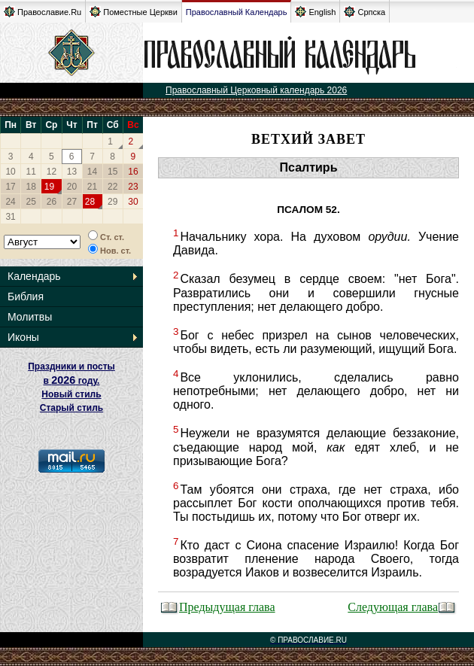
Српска (364, 11)
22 (112, 186)
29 (112, 201)
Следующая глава (402, 607)
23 (133, 186)
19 (49, 186)
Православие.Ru (42, 11)
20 (72, 186)
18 (31, 186)
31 (10, 216)
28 (90, 201)
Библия (26, 296)
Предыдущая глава (217, 607)
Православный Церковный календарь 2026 (256, 90)
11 (31, 171)
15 (112, 171)
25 (31, 201)
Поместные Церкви (134, 11)
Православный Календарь (236, 12)
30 (133, 201)
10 (10, 171)
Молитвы (30, 317)
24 (10, 201)
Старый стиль (71, 408)
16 (133, 171)
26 (51, 201)
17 (10, 186)
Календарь (34, 276)
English (315, 11)
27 (72, 201)
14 (92, 171)
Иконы (23, 337)
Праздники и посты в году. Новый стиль (71, 380)
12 (51, 171)
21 (92, 186)
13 (72, 171)
